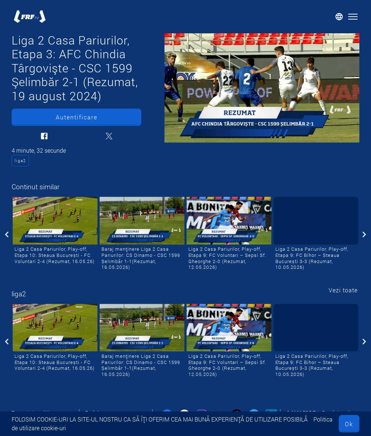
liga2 (20, 160)
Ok (349, 424)
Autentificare (76, 117)
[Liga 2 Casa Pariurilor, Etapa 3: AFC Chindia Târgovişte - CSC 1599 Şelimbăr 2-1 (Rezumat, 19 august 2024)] (261, 88)
